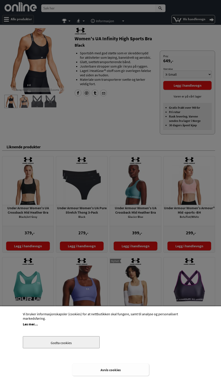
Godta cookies (61, 343)
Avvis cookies (111, 370)
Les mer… (30, 324)
